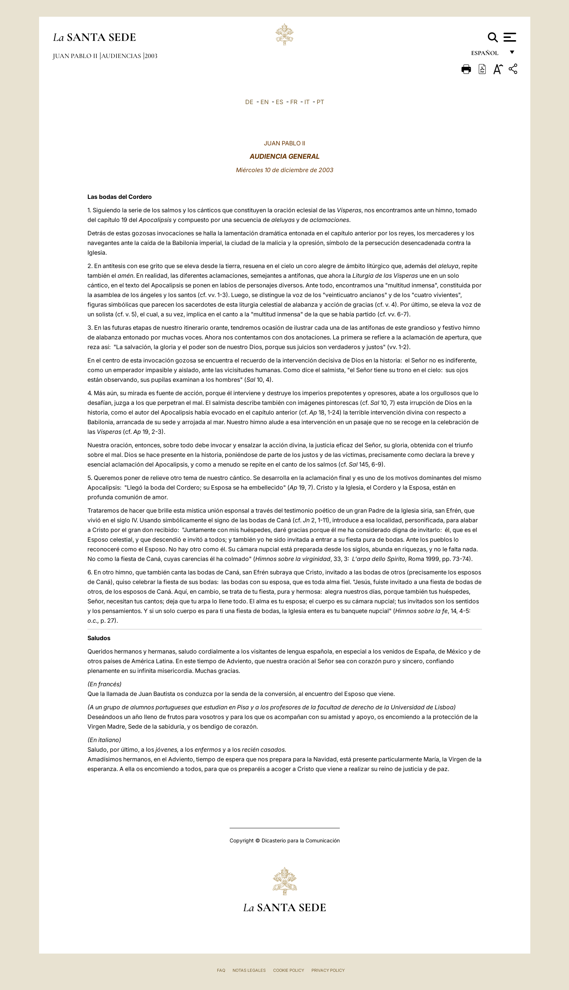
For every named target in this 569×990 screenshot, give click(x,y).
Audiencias (122, 56)
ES (279, 102)
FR (293, 102)
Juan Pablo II (76, 56)
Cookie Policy (288, 970)
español (487, 55)
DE (249, 102)
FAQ (221, 970)
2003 (151, 56)
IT (307, 102)
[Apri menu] (509, 37)
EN (264, 102)
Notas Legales (249, 970)
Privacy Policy (328, 970)
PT (320, 102)
